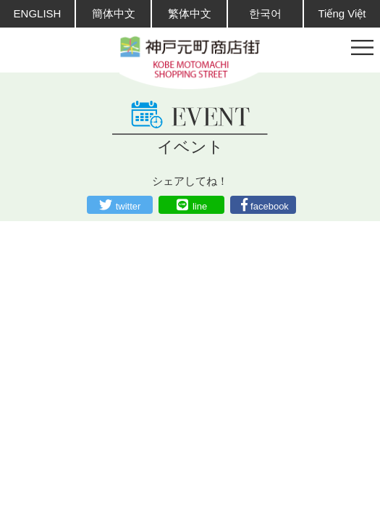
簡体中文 (113, 13)
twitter (128, 206)
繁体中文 (189, 13)
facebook (269, 206)
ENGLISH (38, 13)
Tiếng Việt (342, 13)
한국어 (265, 13)
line (200, 206)
